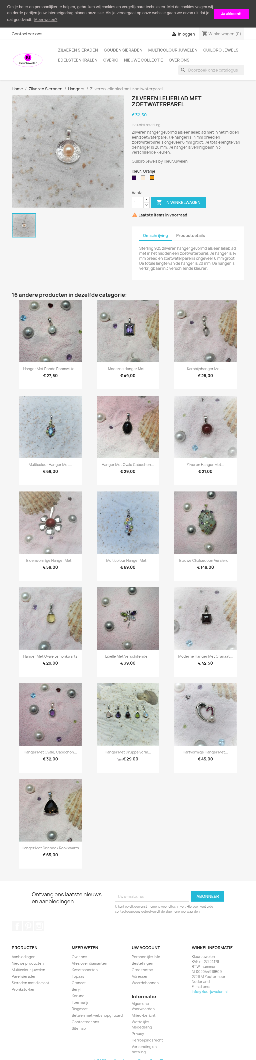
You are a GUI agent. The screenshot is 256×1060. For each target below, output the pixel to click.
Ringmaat (80, 1007)
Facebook (17, 925)
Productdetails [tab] (190, 234)
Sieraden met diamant (30, 981)
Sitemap (79, 1027)
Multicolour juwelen (173, 49)
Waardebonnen (145, 981)
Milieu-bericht (144, 1014)
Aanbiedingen (24, 955)
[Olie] (135, 177)
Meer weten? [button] (46, 20)
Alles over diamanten (89, 962)
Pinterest (28, 925)
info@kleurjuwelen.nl (210, 990)
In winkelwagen (178, 201)
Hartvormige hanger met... (205, 751)
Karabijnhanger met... (205, 368)
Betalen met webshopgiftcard (97, 1014)
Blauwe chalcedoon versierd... (205, 559)
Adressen (140, 975)
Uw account (146, 946)
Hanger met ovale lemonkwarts (50, 655)
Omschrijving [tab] (155, 234)
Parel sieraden (24, 975)
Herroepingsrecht (147, 1039)
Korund (78, 994)
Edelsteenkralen (78, 59)
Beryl (76, 988)
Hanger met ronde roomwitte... (50, 368)
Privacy (138, 1032)
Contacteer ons (27, 33)
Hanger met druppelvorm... (128, 751)
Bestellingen (142, 962)
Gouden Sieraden (123, 49)
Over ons (179, 59)
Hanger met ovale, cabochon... (50, 751)
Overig (110, 59)
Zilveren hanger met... (205, 463)
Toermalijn (81, 1001)
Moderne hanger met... (128, 368)
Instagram (39, 925)
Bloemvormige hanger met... (50, 559)
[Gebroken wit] (144, 177)
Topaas (78, 975)
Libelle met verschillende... (127, 655)
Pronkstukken (24, 988)
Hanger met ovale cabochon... (128, 463)
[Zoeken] (211, 69)
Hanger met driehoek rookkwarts (50, 847)
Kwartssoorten (85, 968)
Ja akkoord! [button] (231, 14)
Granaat (79, 981)
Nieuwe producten (28, 962)
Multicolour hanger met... (50, 463)
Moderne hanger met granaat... (205, 655)
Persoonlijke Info (146, 955)
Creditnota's (142, 968)
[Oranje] (153, 177)
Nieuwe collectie (143, 59)
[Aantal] (138, 201)
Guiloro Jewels (220, 49)
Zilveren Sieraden (78, 49)
